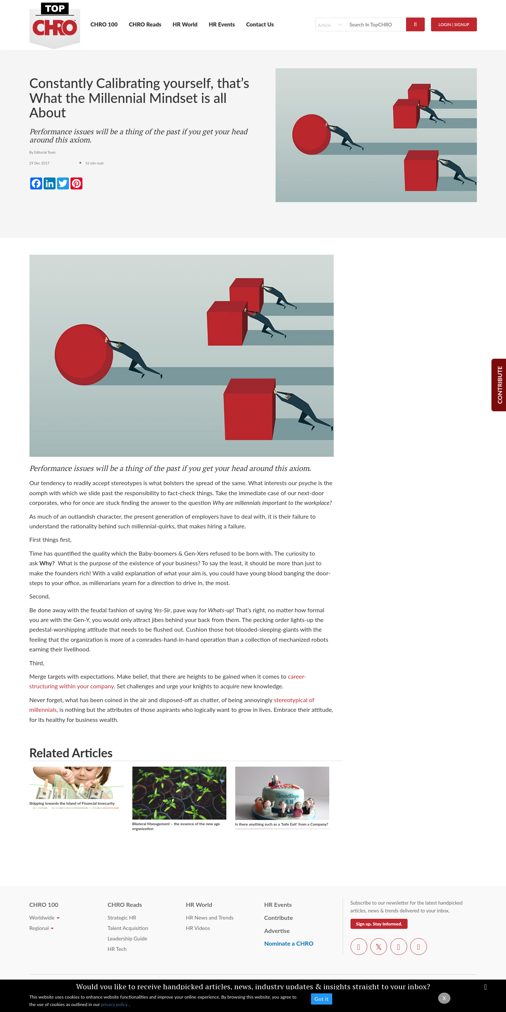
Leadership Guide (127, 938)
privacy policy (115, 1004)
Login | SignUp (454, 24)
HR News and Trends (210, 917)
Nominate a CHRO (289, 943)
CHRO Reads (145, 24)
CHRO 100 (104, 24)
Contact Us (260, 24)
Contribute (278, 917)
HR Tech (117, 949)
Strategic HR (122, 917)
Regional (41, 928)
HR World (185, 24)
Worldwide (44, 917)
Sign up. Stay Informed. (379, 924)
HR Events (222, 24)
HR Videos (198, 928)
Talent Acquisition (128, 928)
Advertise (277, 930)
